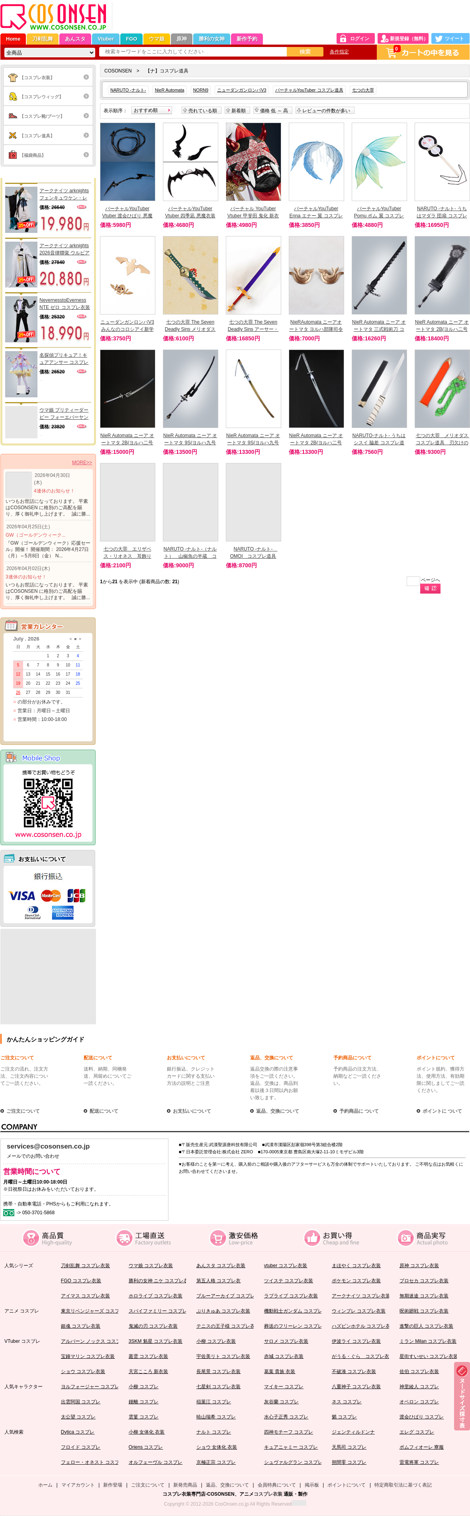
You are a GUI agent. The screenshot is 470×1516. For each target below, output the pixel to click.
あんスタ (75, 39)
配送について (98, 1058)
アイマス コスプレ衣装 (85, 1296)
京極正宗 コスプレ (216, 1462)
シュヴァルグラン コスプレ (293, 1462)
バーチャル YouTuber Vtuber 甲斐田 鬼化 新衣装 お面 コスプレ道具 (253, 216)
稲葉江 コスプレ (213, 1402)
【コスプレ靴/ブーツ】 (42, 116)
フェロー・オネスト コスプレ (92, 1462)
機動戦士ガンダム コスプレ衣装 (298, 1311)
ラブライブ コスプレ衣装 (291, 1296)
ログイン (359, 38)
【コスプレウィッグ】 (41, 96)
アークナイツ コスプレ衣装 (361, 1296)
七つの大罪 (363, 90)
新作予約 (247, 39)
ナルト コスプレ (213, 1432)
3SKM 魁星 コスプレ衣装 (155, 1341)
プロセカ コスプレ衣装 (424, 1281)
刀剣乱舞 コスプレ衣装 (85, 1265)
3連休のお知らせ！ (26, 577)
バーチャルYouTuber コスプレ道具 (309, 90)
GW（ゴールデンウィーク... (36, 535)
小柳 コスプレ (144, 1386)
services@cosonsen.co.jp (48, 1146)
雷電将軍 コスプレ (419, 1462)
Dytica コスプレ (78, 1432)
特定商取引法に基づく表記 (403, 1485)
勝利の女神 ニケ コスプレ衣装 (161, 1281)
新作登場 (112, 1485)
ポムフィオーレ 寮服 (422, 1447)
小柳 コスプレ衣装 (216, 1341)
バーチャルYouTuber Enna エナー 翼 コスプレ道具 (316, 216)
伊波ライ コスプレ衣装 (356, 1341)
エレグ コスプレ (417, 1432)
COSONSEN (118, 71)
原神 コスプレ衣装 (419, 1265)
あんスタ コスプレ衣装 (220, 1265)
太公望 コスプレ (78, 1417)
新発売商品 (185, 1485)
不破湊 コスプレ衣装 (354, 1371)
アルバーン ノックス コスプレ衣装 (98, 1341)
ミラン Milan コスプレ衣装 (428, 1341)
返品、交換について (271, 1058)
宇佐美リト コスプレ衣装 (223, 1356)
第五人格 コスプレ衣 (218, 1281)
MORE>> (82, 462)
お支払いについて (186, 1058)
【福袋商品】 (33, 155)
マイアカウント (78, 1485)
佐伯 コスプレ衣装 (419, 1371)
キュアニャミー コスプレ (291, 1447)
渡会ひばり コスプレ (422, 1417)
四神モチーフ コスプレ (288, 1432)
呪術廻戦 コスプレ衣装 (424, 1311)
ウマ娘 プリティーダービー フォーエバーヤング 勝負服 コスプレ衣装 (64, 414)
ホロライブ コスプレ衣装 (155, 1296)
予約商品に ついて (359, 1111)
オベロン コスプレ (419, 1402)
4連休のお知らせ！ (54, 491)
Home (13, 39)
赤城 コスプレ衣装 (284, 1356)
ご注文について (17, 1058)
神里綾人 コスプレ (419, 1386)
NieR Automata (169, 90)
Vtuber (106, 39)
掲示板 (312, 1485)
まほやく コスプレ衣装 (356, 1265)
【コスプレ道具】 (37, 135)
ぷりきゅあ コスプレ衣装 (223, 1311)
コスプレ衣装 (268, 1494)
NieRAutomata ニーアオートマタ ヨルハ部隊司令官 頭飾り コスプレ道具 (316, 329)
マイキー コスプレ (284, 1386)
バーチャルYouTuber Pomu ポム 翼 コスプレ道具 (379, 216)
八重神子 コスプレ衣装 (356, 1386)
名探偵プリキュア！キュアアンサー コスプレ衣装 (63, 359)
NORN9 (201, 90)
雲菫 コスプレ (144, 1417)
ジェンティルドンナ (353, 1432)
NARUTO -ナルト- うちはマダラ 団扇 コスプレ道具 (442, 216)
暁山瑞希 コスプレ (216, 1417)
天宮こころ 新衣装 (148, 1371)
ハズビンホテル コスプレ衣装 (363, 1326)
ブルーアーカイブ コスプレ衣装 (230, 1296)
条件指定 (339, 52)
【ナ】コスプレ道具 (166, 71)
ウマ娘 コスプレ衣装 (151, 1265)
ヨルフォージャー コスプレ (90, 1386)
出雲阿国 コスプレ (80, 1402)
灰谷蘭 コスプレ (281, 1402)
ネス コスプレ (347, 1402)
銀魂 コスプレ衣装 (80, 1326)
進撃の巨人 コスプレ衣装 (426, 1326)
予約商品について (352, 1058)
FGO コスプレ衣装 (81, 1281)
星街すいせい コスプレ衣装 (429, 1356)
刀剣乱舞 (42, 39)
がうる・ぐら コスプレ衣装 (363, 1356)
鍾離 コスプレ (144, 1402)
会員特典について (277, 1485)
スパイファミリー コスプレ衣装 (163, 1311)
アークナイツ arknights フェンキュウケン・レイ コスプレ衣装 (64, 194)
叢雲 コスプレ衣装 (148, 1356)
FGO (131, 39)
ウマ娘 (156, 39)
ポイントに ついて (442, 1111)
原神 (181, 39)
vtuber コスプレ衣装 (285, 1265)
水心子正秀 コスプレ (286, 1417)
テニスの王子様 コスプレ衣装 (228, 1326)
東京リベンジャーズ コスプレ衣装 (97, 1311)
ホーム (45, 1485)
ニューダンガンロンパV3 (241, 90)
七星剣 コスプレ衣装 (218, 1386)
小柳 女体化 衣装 (147, 1432)
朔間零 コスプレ (349, 1462)
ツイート (454, 38)
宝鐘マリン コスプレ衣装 (88, 1356)
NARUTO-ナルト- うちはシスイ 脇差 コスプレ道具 (379, 443)
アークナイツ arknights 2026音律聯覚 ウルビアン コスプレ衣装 (64, 249)
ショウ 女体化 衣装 (216, 1447)
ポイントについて (436, 1058)
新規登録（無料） (409, 38)
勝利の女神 (212, 39)
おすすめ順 (146, 110)
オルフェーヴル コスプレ (155, 1462)
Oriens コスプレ (146, 1447)
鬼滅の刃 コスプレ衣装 (153, 1326)
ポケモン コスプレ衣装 (356, 1281)
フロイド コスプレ (80, 1447)
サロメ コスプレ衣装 (286, 1341)
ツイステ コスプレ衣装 (288, 1281)
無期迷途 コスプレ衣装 (424, 1296)
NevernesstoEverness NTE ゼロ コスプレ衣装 (64, 303)
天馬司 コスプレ (349, 1447)
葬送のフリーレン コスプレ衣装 (298, 1326)
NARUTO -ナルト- (128, 90)
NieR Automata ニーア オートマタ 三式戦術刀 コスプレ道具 (379, 329)
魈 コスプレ (344, 1417)
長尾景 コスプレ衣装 (218, 1371)
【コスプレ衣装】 (37, 77)
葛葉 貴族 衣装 (280, 1371)
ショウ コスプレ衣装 (83, 1371)
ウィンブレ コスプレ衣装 (359, 1311)
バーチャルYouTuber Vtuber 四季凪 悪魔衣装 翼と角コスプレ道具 (190, 216)
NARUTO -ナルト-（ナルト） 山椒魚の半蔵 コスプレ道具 (190, 556)
